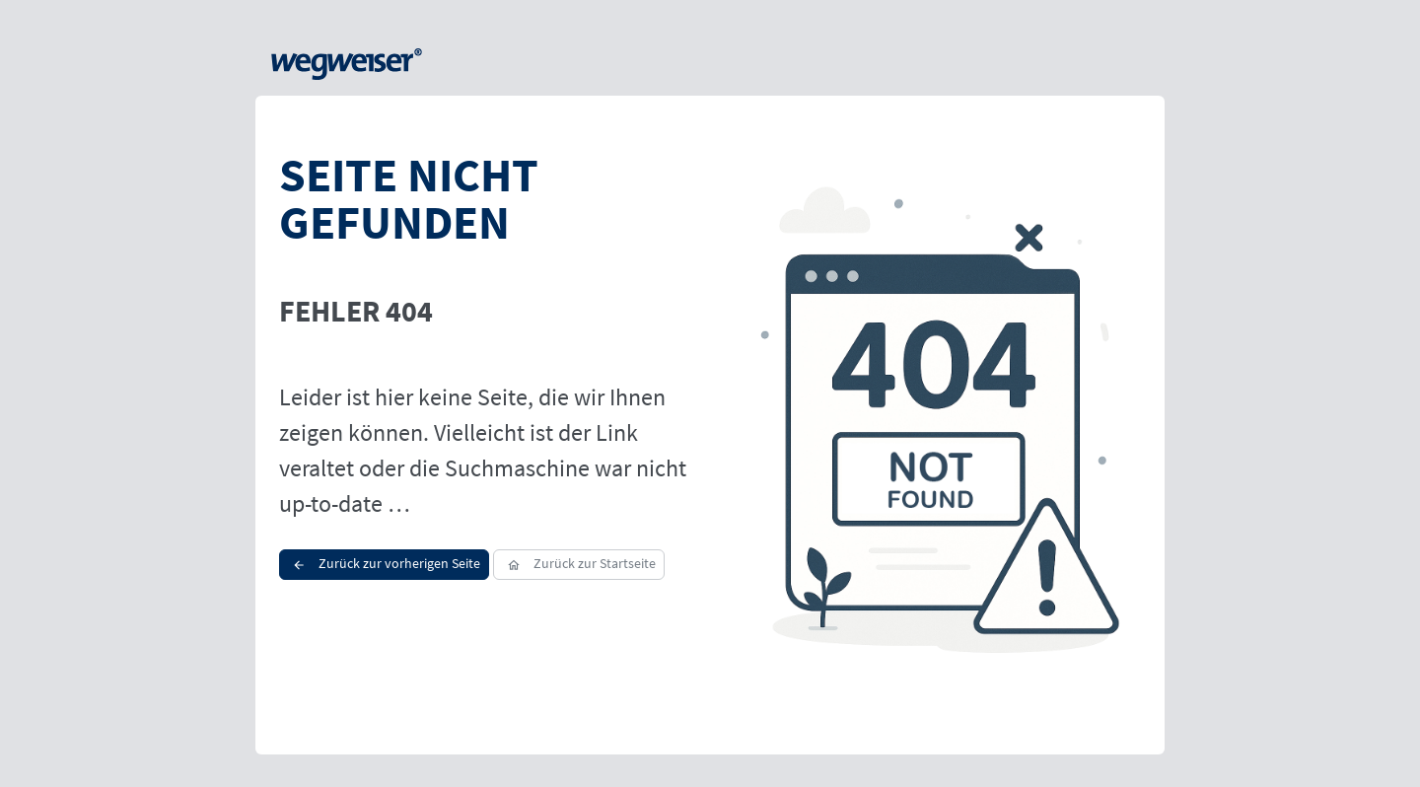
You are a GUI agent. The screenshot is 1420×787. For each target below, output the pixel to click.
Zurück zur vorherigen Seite (384, 563)
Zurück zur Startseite (578, 563)
